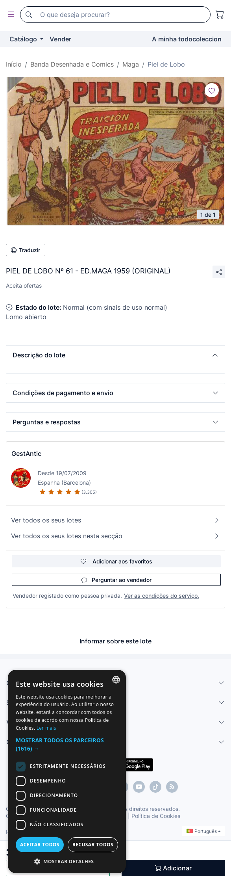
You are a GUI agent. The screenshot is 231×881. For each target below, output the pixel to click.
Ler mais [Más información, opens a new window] (46, 728)
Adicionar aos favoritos (116, 561)
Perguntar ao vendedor (116, 579)
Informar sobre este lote (115, 641)
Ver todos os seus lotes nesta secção (115, 536)
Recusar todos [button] (92, 844)
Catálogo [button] (24, 39)
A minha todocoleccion (187, 39)
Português (204, 831)
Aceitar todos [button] (39, 844)
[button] (115, 355)
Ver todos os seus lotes (115, 520)
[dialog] (67, 771)
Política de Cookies (155, 815)
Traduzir (25, 250)
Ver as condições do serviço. (161, 595)
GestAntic (26, 453)
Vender (60, 39)
